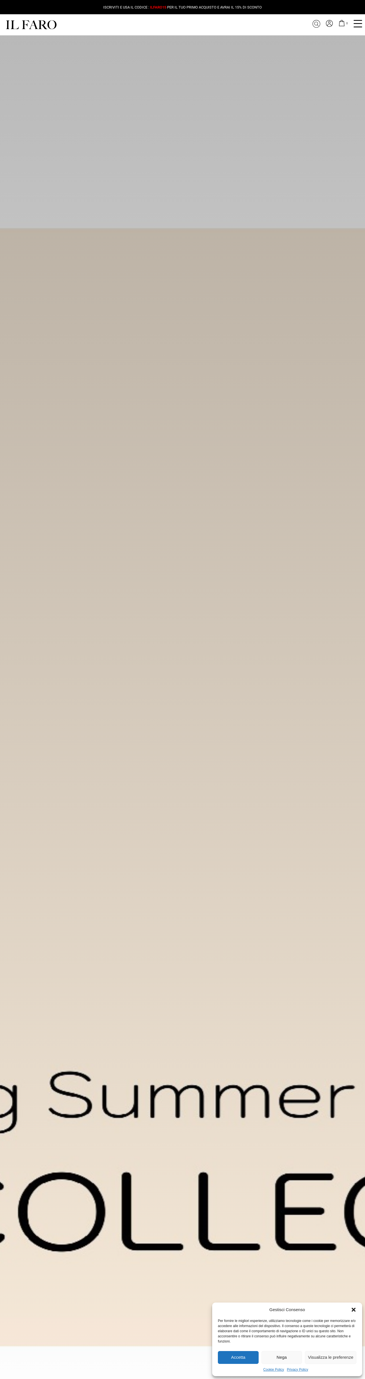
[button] (353, 1310)
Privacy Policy (297, 1370)
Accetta (238, 1357)
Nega (282, 1357)
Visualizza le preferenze (330, 1357)
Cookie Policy (273, 1370)
